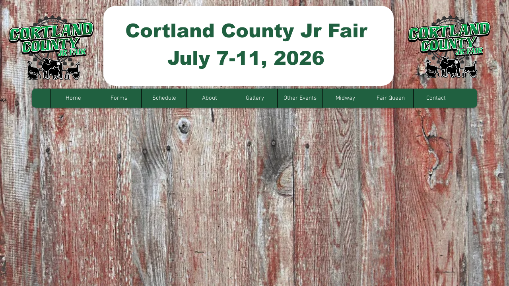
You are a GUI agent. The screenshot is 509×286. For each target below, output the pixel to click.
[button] (118, 98)
